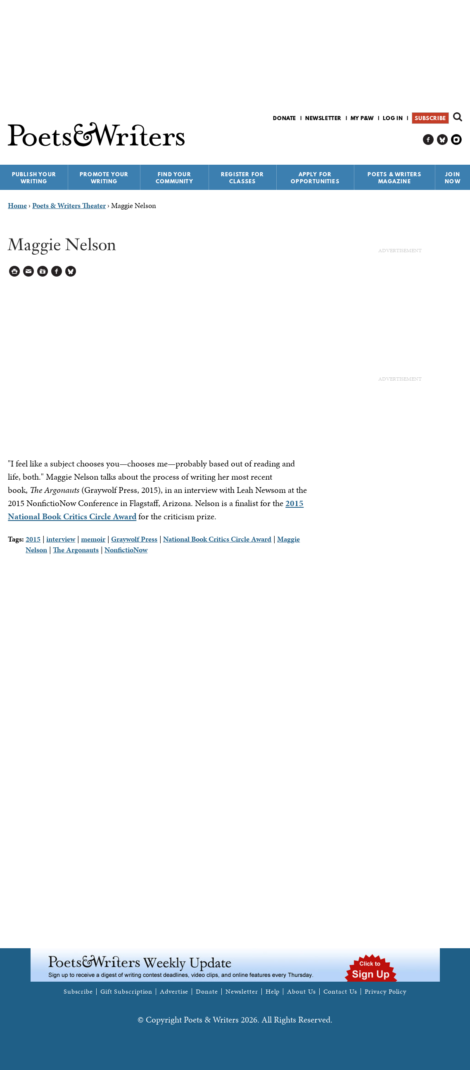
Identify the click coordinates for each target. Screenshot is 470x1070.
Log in (393, 118)
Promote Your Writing (104, 177)
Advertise (174, 991)
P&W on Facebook (428, 139)
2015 (33, 539)
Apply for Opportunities (315, 177)
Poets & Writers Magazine (394, 177)
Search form (457, 116)
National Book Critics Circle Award (217, 539)
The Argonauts (76, 549)
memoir (93, 539)
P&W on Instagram (456, 139)
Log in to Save (42, 271)
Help (273, 991)
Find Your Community (174, 177)
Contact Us (340, 991)
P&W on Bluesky (442, 139)
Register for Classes (242, 177)
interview (60, 539)
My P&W (362, 118)
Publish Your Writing (34, 177)
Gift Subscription (126, 991)
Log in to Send (28, 271)
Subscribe (430, 118)
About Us (301, 991)
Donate (284, 118)
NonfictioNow (125, 549)
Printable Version (14, 271)
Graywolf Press (134, 539)
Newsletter (323, 118)
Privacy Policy (386, 991)
